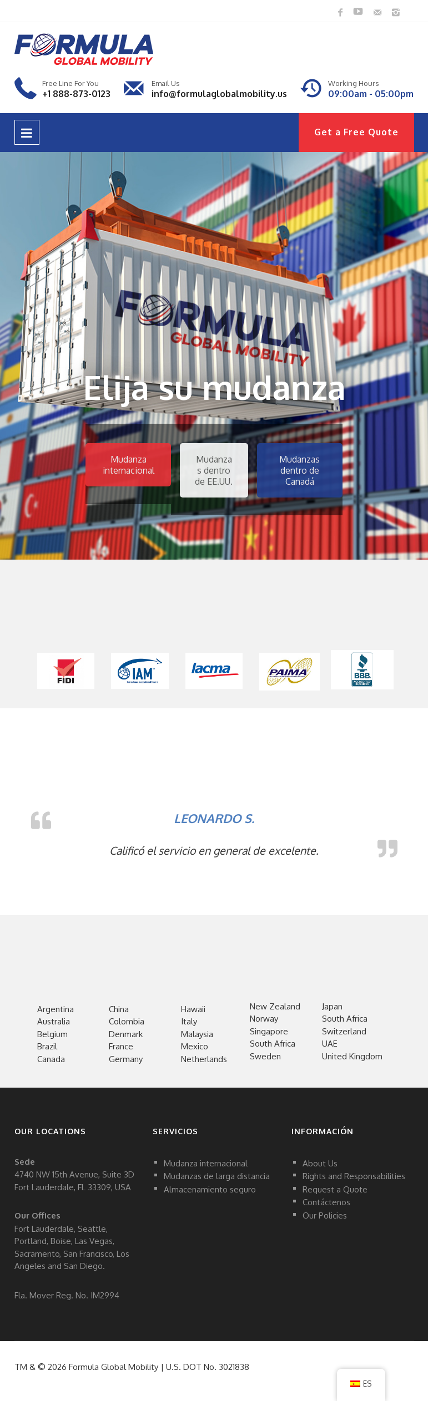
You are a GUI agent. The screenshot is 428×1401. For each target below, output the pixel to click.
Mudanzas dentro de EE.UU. (214, 470)
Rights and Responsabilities (354, 1176)
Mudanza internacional (128, 465)
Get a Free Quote (356, 132)
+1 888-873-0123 (76, 93)
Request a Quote (335, 1189)
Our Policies (325, 1215)
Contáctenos (326, 1202)
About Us (320, 1163)
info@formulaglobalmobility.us (219, 93)
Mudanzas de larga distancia (217, 1176)
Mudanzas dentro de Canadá (299, 470)
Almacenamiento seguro (210, 1189)
